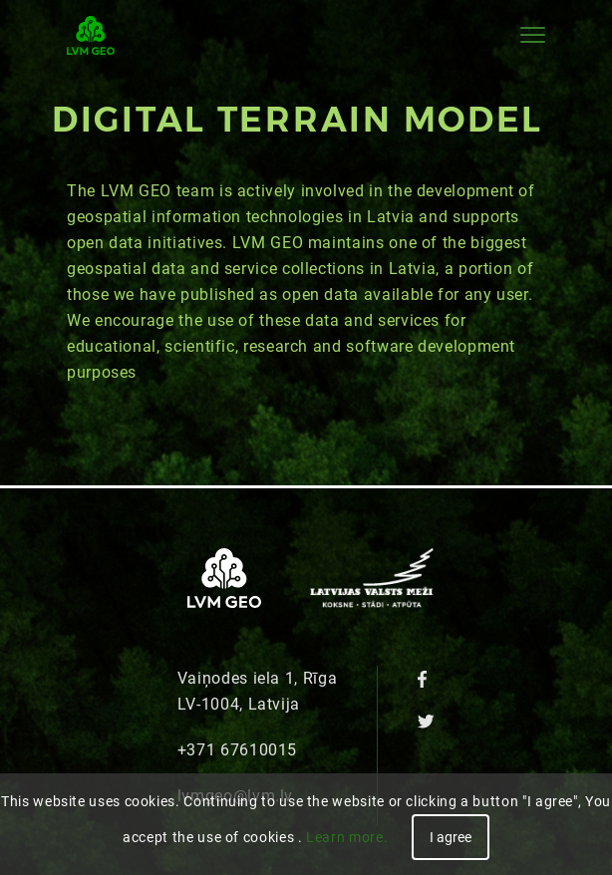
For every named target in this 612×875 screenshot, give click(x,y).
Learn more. (347, 837)
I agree (450, 837)
